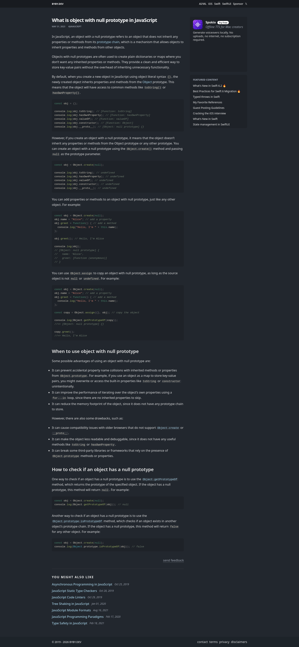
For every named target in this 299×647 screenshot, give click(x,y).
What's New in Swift (205, 119)
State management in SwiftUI (211, 124)
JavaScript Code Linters (68, 597)
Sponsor (238, 4)
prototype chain (108, 42)
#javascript (74, 26)
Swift (217, 4)
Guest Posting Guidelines (208, 108)
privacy (224, 642)
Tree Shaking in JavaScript (70, 604)
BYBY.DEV (57, 4)
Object (147, 82)
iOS (210, 4)
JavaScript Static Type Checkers (74, 591)
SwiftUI (226, 4)
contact (202, 642)
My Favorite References (207, 102)
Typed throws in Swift (206, 97)
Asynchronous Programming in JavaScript (82, 584)
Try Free (223, 22)
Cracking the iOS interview (209, 113)
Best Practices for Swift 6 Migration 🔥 (216, 91)
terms (213, 642)
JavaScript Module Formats (71, 610)
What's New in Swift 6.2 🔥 (209, 85)
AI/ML (203, 4)
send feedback (173, 560)
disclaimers (239, 642)
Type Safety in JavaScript (69, 623)
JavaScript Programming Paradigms (78, 617)
